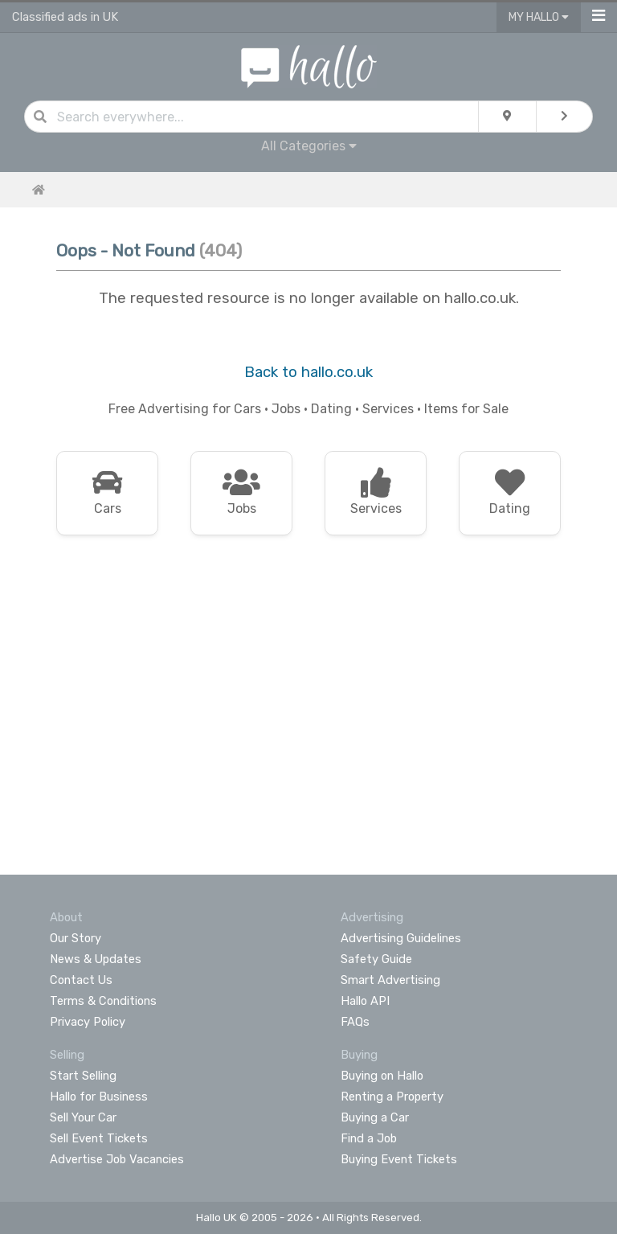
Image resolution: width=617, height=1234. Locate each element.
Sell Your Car (83, 1117)
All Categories (309, 146)
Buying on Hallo (382, 1075)
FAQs (355, 1022)
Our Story (75, 938)
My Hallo (539, 17)
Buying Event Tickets (399, 1159)
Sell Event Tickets (99, 1138)
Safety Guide (376, 959)
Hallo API (365, 1001)
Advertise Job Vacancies (117, 1159)
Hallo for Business (99, 1096)
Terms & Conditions (103, 1001)
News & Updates (95, 959)
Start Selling (83, 1075)
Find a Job (369, 1138)
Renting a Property (392, 1096)
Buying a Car (375, 1117)
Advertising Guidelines (401, 938)
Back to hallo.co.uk (308, 372)
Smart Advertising (390, 980)
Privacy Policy (87, 1022)
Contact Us (81, 980)
